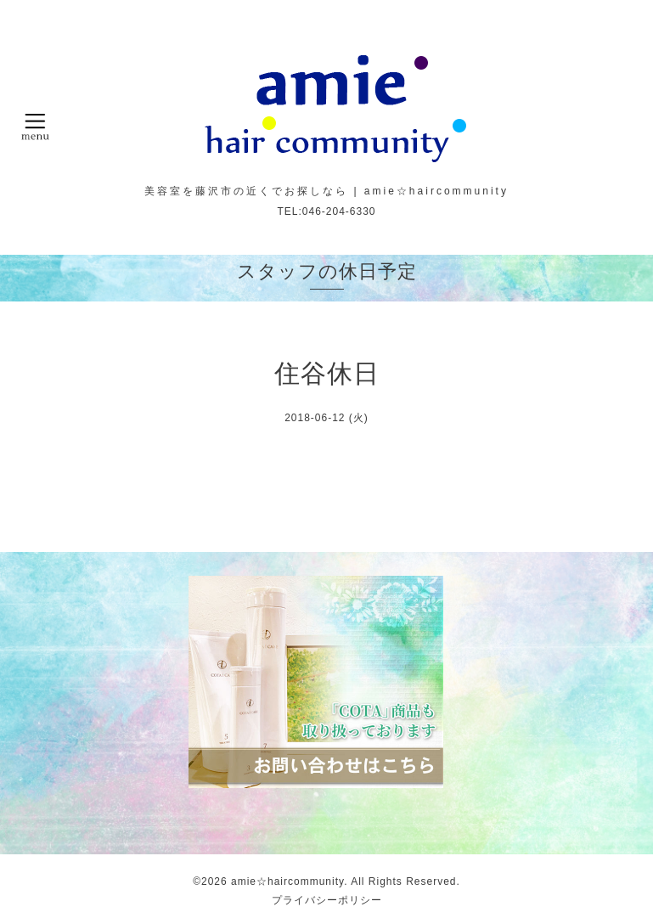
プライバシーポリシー (327, 900)
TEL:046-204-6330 (326, 211)
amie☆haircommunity (287, 881)
